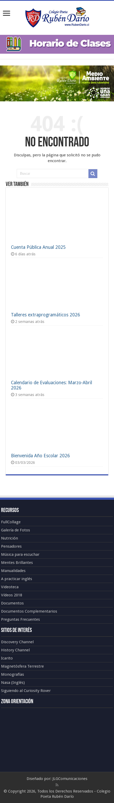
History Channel (15, 650)
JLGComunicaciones (69, 778)
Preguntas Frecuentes (20, 619)
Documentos (12, 603)
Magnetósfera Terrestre (22, 666)
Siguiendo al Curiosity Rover (26, 690)
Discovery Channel (17, 642)
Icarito (7, 658)
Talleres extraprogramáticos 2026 (45, 314)
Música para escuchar (20, 554)
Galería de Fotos (15, 530)
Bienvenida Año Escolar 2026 (40, 455)
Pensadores (11, 546)
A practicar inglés (16, 578)
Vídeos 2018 (11, 595)
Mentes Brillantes (17, 562)
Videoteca (10, 587)
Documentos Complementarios (29, 611)
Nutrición (9, 538)
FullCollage (11, 522)
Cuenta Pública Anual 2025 (38, 247)
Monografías (12, 674)
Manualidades (13, 570)
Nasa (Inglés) (13, 682)
